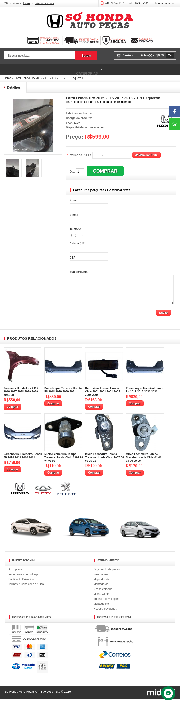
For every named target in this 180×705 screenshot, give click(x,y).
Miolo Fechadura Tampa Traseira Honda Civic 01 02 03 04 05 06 (143, 463)
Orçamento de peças (107, 575)
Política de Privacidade (22, 584)
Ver (170, 55)
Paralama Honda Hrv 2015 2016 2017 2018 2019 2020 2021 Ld (21, 397)
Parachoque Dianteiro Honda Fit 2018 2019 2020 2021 (23, 461)
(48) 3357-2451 (115, 3)
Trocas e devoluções (106, 604)
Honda (87, 113)
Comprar (12, 412)
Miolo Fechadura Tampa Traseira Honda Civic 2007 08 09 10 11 (104, 463)
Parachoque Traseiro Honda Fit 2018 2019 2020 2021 (63, 395)
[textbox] (39, 56)
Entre (26, 3)
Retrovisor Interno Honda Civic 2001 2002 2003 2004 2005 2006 (102, 397)
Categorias (52, 69)
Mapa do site (102, 584)
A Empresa (15, 575)
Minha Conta (101, 599)
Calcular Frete (146, 155)
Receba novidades (105, 614)
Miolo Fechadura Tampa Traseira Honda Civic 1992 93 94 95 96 (63, 463)
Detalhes (14, 87)
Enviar (163, 318)
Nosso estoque (103, 594)
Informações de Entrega (23, 580)
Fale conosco (102, 580)
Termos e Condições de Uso (26, 589)
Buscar (86, 55)
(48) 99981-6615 (139, 3)
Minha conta (163, 3)
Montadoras (101, 589)
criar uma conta (44, 3)
